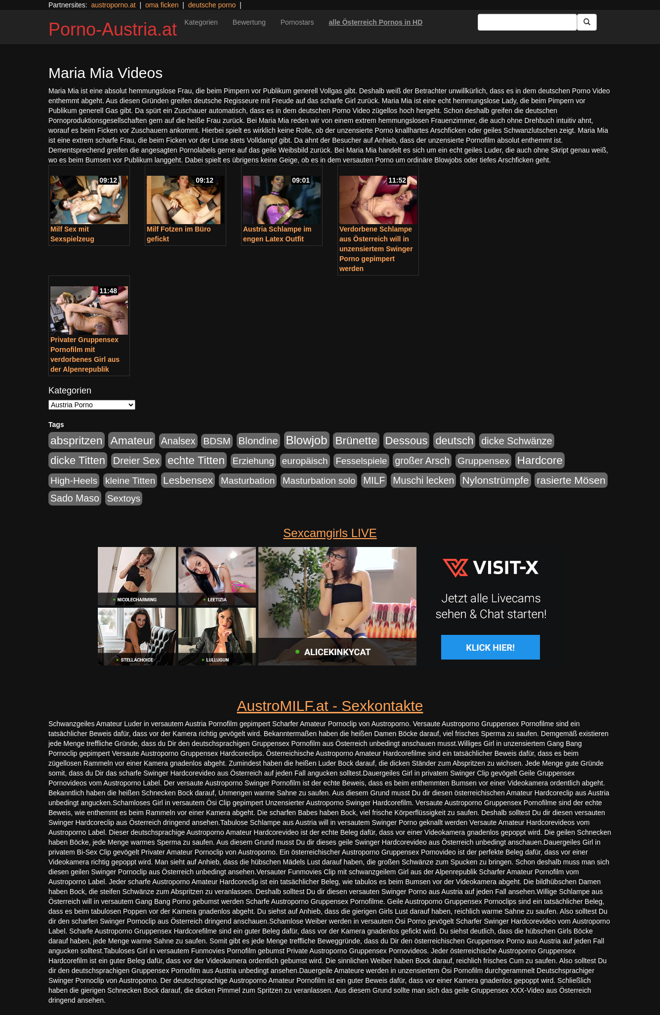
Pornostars (297, 22)
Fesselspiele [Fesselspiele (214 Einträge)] (361, 461)
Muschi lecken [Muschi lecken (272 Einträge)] (423, 480)
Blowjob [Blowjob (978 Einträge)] (307, 440)
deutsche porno (212, 5)
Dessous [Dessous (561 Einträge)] (406, 440)
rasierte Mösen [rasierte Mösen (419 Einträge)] (570, 480)
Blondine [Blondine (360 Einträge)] (258, 440)
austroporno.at (113, 5)
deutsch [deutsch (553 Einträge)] (454, 440)
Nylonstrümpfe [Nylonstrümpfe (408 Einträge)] (495, 480)
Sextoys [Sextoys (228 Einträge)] (123, 498)
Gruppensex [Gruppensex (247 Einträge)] (483, 461)
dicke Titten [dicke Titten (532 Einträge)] (77, 460)
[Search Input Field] (527, 22)
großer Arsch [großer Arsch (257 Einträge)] (422, 460)
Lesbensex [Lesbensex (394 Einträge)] (188, 480)
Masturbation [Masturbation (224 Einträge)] (248, 480)
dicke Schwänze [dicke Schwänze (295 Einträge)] (516, 440)
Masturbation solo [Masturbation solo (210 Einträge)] (319, 480)
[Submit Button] (587, 22)
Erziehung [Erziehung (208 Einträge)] (253, 461)
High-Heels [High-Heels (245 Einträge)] (73, 480)
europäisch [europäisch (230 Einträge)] (305, 461)
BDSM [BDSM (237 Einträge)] (216, 441)
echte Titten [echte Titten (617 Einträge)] (196, 460)
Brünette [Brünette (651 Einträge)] (356, 440)
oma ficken (162, 5)
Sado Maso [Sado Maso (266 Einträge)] (74, 498)
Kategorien (201, 22)
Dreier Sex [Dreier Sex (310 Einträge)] (136, 460)
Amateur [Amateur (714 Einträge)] (131, 440)
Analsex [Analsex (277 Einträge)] (178, 440)
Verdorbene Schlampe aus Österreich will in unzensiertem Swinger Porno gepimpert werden (376, 249)
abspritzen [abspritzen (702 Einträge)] (76, 440)
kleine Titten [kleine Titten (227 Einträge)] (130, 480)
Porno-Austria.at (112, 29)
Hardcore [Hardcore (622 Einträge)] (540, 460)
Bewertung (249, 22)
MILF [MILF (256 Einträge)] (374, 480)
